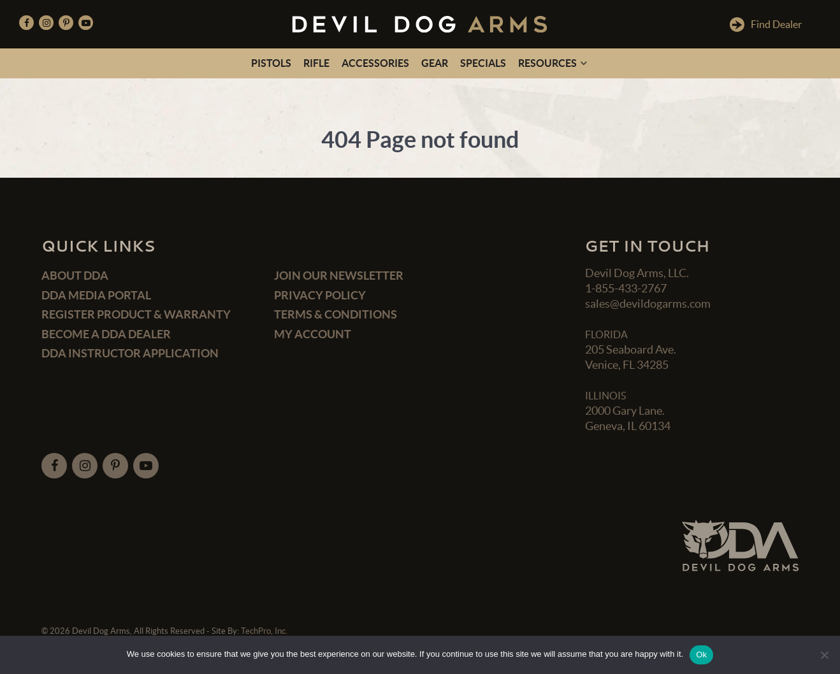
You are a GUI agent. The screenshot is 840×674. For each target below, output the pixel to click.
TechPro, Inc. (264, 631)
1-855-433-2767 (626, 288)
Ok (701, 654)
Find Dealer (766, 24)
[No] (824, 655)
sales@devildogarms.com (648, 303)
